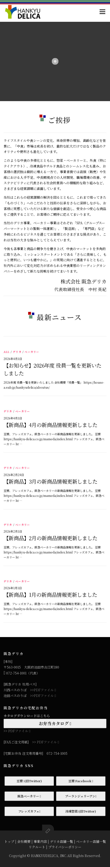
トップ (9, 841)
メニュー (102, 11)
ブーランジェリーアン (81, 796)
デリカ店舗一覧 (61, 841)
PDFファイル (45, 689)
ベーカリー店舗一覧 (91, 841)
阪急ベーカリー (29, 796)
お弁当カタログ (55, 723)
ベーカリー (32, 352)
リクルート (37, 847)
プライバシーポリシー (64, 847)
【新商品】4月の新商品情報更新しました (50, 424)
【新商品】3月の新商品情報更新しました (50, 481)
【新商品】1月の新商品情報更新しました (50, 594)
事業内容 (40, 841)
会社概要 (24, 841)
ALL (7, 352)
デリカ (17, 352)
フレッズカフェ (29, 811)
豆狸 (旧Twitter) (29, 781)
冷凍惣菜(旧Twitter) (80, 811)
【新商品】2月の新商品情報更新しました (50, 538)
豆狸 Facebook (80, 781)
